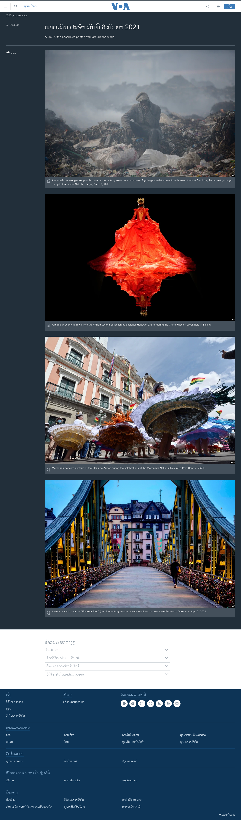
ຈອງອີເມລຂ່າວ (129, 780)
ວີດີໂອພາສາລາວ (14, 702)
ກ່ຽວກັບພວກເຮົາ (14, 761)
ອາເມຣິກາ (69, 735)
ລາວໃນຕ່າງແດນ (130, 735)
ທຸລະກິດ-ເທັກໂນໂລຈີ (132, 742)
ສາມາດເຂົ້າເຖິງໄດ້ (131, 807)
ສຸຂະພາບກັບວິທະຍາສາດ (193, 735)
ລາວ (8, 735)
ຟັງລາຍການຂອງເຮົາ (73, 702)
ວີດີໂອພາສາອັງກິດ (15, 716)
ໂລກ (66, 742)
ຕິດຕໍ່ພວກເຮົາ (71, 761)
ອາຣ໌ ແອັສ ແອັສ (72, 780)
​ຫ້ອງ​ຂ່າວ (10, 800)
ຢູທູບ (8, 709)
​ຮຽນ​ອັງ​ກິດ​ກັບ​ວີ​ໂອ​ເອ (74, 807)
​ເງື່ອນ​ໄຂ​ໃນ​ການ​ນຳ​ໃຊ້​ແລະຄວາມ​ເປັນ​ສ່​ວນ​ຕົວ (29, 807)
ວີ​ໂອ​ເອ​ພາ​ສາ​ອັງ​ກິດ (74, 800)
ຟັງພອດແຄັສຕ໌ (129, 761)
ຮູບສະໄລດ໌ (30, 6)
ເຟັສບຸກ (10, 780)
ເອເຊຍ (9, 742)
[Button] (11, 53)
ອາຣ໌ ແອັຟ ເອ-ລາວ (132, 800)
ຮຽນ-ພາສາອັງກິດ (189, 742)
